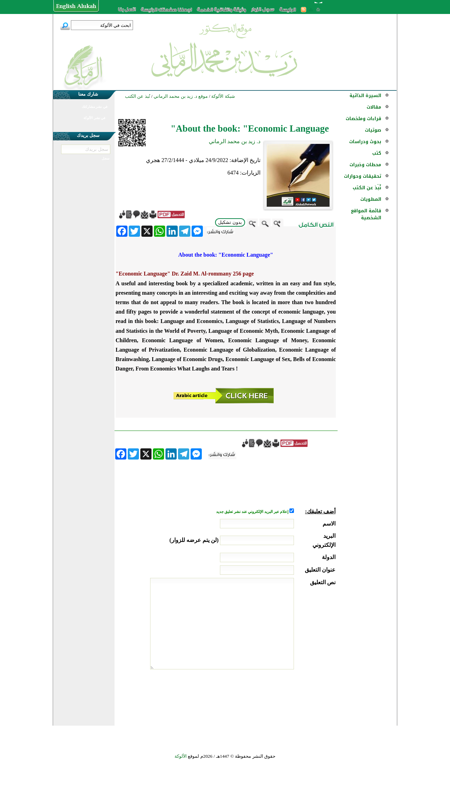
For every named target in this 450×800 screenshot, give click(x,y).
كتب (376, 153)
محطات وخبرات (365, 164)
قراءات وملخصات (363, 118)
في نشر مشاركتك (95, 107)
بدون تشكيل (230, 222)
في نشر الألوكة (94, 118)
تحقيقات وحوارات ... (362, 180)
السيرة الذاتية (365, 95)
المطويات (370, 199)
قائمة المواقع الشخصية (366, 214)
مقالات (374, 107)
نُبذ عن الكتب (367, 187)
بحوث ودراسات (365, 141)
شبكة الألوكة (223, 96)
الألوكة (181, 756)
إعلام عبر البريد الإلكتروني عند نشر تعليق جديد (252, 512)
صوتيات (373, 130)
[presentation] (282, 695)
